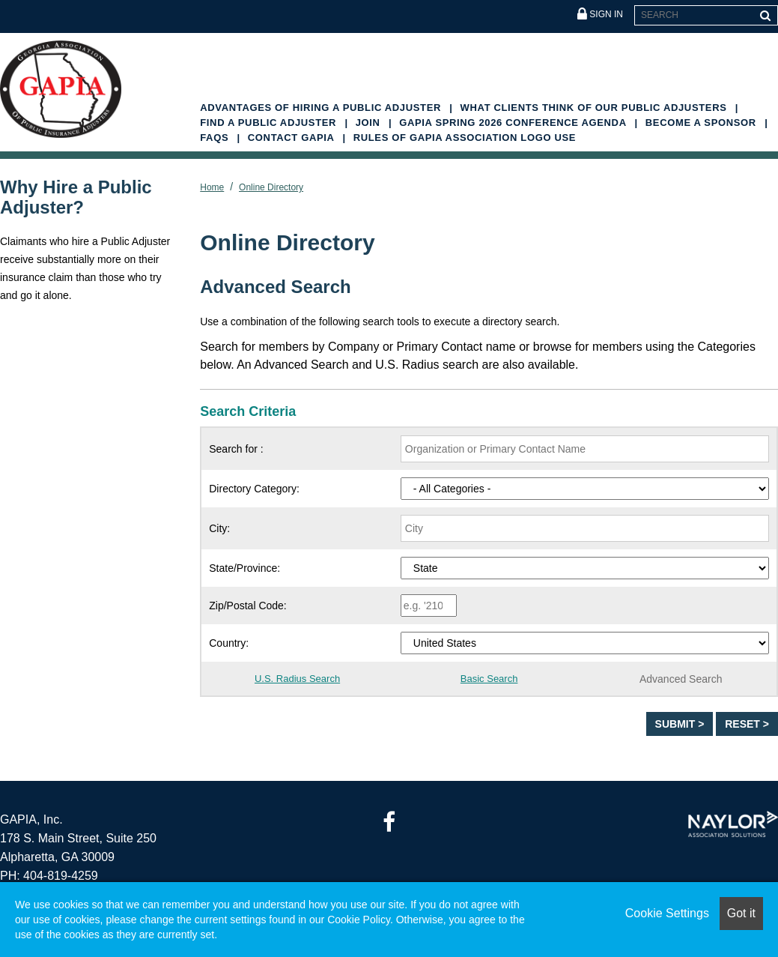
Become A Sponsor (702, 122)
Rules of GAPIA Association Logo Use (464, 137)
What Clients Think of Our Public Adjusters (595, 107)
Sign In (600, 14)
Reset (744, 724)
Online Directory (271, 187)
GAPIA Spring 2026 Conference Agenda (514, 122)
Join (369, 122)
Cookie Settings (667, 913)
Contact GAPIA (293, 137)
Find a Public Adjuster (269, 122)
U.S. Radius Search (297, 678)
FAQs (215, 137)
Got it (741, 913)
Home (212, 187)
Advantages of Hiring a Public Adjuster (322, 107)
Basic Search (489, 678)
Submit (677, 724)
